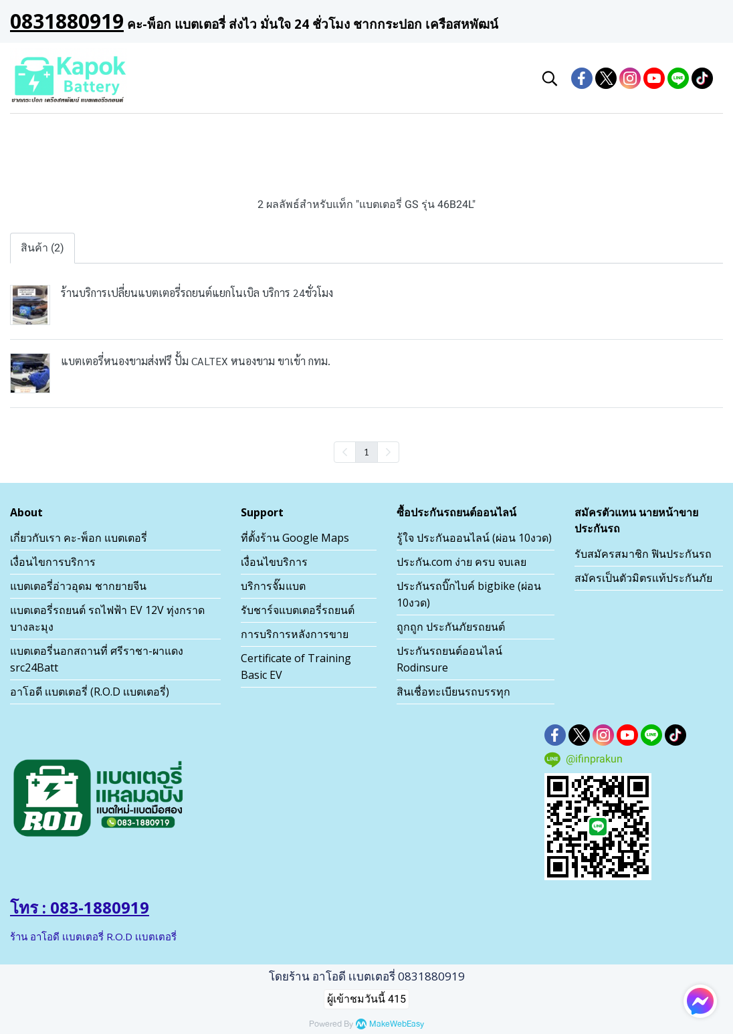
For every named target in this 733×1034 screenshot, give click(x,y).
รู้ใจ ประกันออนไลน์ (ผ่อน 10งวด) (474, 537)
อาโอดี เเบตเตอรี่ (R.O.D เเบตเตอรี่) (89, 691)
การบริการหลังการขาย (294, 634)
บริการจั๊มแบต (273, 586)
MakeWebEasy (396, 1024)
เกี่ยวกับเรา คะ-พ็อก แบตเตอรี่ (78, 537)
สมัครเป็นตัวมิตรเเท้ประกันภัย (643, 578)
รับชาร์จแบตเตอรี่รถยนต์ (297, 610)
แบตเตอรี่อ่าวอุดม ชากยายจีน (78, 586)
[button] (549, 78)
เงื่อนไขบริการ (274, 561)
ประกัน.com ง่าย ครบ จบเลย (461, 561)
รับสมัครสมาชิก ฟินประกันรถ (643, 553)
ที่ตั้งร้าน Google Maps (295, 537)
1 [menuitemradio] (366, 451)
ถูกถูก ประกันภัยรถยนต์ (451, 626)
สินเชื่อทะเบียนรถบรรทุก (453, 691)
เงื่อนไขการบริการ (53, 561)
